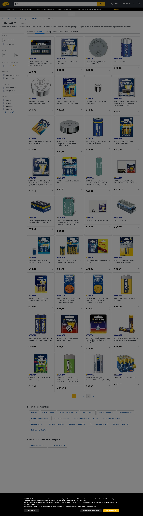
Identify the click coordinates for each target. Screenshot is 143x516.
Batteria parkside (37, 424)
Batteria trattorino (125, 413)
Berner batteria (87, 413)
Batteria (44, 19)
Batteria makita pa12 (121, 424)
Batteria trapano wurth (39, 418)
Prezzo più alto (64, 32)
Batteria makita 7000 (77, 424)
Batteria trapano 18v (106, 413)
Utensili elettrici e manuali (45, 9)
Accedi (117, 4)
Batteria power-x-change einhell (86, 418)
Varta (71, 14)
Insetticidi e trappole (65, 9)
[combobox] (55, 4)
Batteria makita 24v (38, 430)
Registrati (126, 4)
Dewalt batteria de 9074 (68, 413)
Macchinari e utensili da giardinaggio (89, 9)
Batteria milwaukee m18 (99, 424)
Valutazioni (74, 32)
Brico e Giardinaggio (25, 9)
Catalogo (10, 19)
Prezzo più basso (51, 32)
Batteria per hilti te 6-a (111, 418)
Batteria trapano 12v (61, 418)
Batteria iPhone (48, 413)
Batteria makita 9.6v (56, 424)
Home (4, 19)
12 (93, 396)
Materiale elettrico (34, 19)
